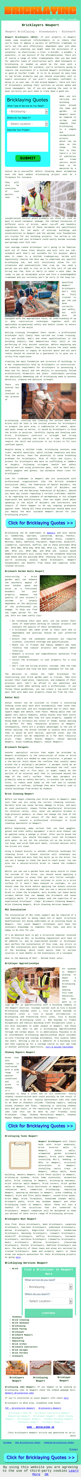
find (13, 1224)
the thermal (52, 221)
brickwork (35, 239)
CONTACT (62, 19)
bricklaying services (61, 1214)
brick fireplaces (31, 1199)
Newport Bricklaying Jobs (19, 1393)
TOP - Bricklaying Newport (20, 1408)
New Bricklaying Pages (27, 1442)
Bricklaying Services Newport (26, 1263)
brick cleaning (23, 1181)
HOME (40, 19)
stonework (69, 1187)
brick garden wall (37, 677)
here (18, 1257)
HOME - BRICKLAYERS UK (40, 1427)
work (73, 351)
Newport (51, 533)
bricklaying (11, 420)
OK (47, 1474)
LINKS (47, 19)
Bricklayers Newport (50, 1408)
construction (26, 321)
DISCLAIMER (72, 19)
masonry (21, 1175)
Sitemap (7, 1442)
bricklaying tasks (15, 1205)
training (70, 335)
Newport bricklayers (49, 1141)
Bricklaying (11, 533)
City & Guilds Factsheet (59, 1047)
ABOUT (54, 19)
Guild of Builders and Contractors (48, 503)
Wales (48, 1205)
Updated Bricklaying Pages (59, 1442)
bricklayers (68, 288)
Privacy (73, 1449)
